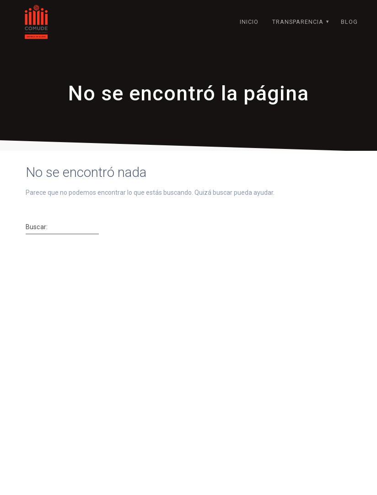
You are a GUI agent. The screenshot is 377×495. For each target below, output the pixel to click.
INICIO (249, 21)
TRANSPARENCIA (297, 21)
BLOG (349, 21)
